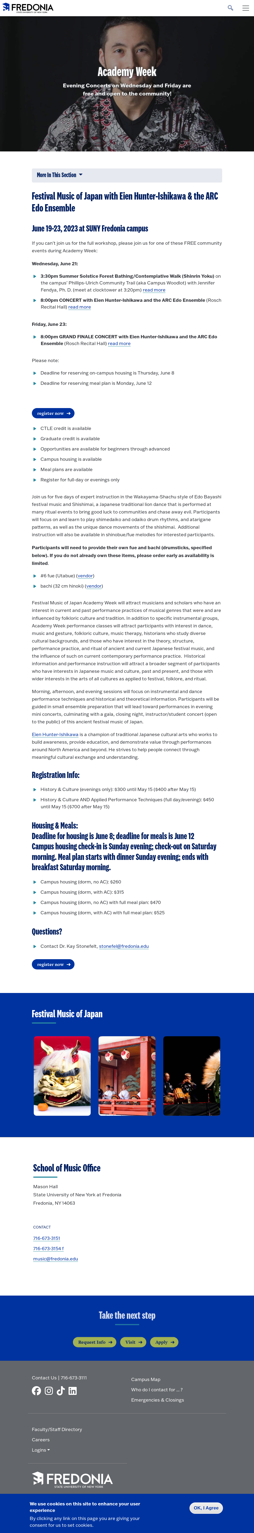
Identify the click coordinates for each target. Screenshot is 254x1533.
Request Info (92, 1348)
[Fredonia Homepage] (27, 7)
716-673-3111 (74, 1377)
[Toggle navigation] (245, 8)
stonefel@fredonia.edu (124, 946)
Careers (41, 1439)
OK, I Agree (206, 1508)
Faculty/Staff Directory (57, 1429)
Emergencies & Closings (157, 1400)
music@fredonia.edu (55, 1259)
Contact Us (44, 1377)
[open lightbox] (62, 1076)
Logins (39, 1450)
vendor (85, 575)
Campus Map (145, 1379)
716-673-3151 (46, 1238)
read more (154, 290)
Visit (131, 1348)
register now (50, 413)
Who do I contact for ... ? (157, 1389)
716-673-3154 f (48, 1248)
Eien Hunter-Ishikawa (55, 734)
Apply (161, 1348)
